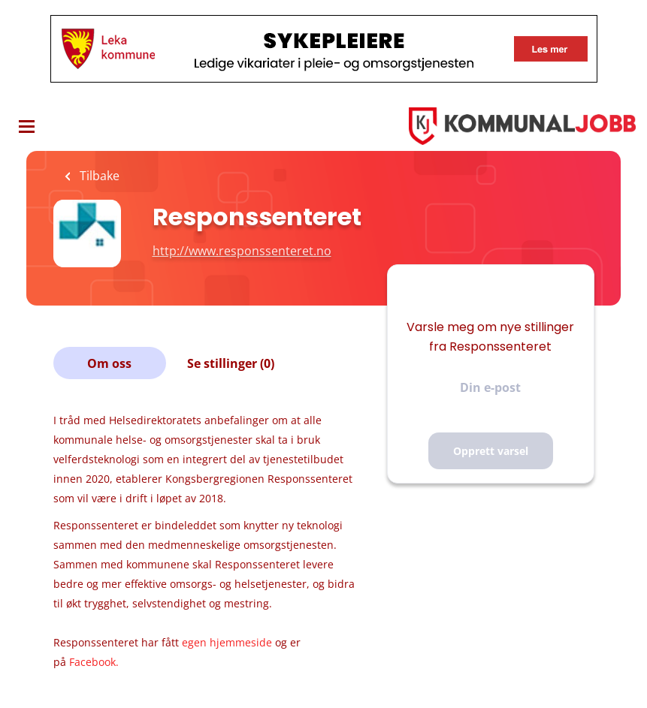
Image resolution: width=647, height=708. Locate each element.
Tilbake (98, 175)
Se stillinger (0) (230, 363)
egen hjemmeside (227, 642)
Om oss (109, 363)
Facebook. (94, 662)
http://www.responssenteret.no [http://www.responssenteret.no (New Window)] (242, 251)
